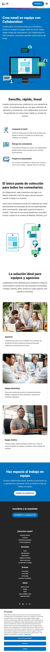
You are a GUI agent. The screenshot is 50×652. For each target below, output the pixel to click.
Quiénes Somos (25, 587)
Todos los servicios (25, 560)
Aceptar (25, 649)
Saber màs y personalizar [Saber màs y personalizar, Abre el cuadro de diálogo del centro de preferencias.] (25, 639)
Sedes (25, 591)
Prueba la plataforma (25, 542)
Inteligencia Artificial (25, 558)
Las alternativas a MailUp (25, 562)
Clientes (25, 589)
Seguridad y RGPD (25, 596)
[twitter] (26, 604)
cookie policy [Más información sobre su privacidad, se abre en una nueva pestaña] (27, 635)
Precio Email (25, 571)
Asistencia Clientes (25, 535)
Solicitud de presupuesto (25, 540)
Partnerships (25, 576)
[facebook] (20, 604)
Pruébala (38, 4)
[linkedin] (23, 604)
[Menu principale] (46, 4)
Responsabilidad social (25, 594)
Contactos (25, 537)
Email (25, 551)
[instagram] (29, 604)
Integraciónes (25, 555)
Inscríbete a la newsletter (25, 515)
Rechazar (25, 644)
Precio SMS (25, 573)
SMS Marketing (25, 553)
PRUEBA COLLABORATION (25, 493)
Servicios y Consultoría (25, 578)
